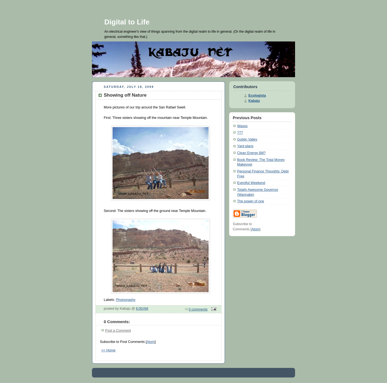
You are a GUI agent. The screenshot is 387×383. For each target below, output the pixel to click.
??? (240, 133)
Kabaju (254, 101)
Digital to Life (127, 22)
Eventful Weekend (251, 183)
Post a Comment (118, 330)
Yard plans (245, 146)
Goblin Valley (247, 139)
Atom (151, 342)
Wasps (242, 126)
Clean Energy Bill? (251, 153)
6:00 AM (142, 309)
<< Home (108, 350)
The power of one (250, 201)
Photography (126, 300)
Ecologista (257, 95)
